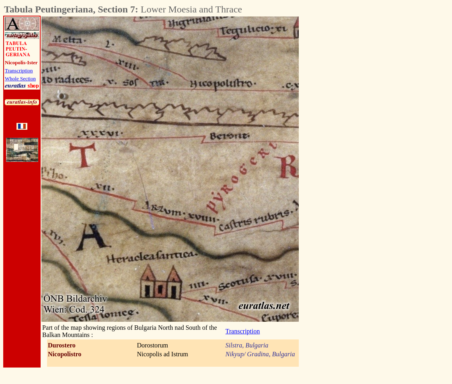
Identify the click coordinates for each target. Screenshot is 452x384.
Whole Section (20, 79)
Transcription (19, 70)
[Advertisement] (343, 136)
